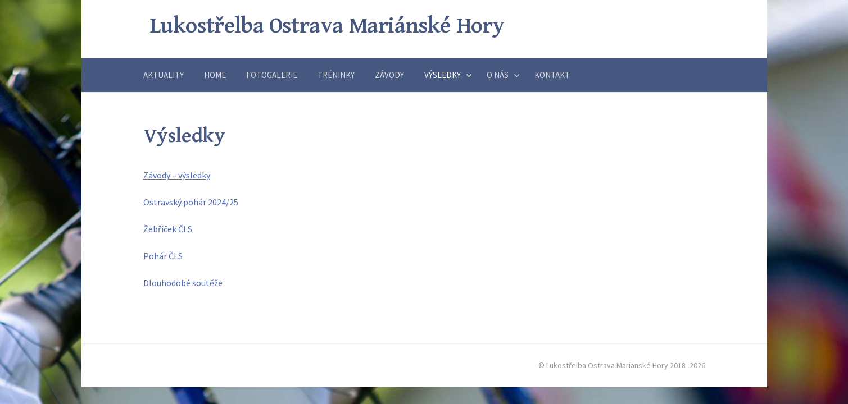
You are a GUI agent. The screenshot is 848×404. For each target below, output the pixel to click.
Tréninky (336, 75)
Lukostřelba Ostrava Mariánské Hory (327, 26)
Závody (389, 75)
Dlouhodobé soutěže (183, 282)
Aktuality (163, 75)
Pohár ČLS (163, 255)
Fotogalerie (271, 75)
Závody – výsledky (176, 175)
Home (215, 75)
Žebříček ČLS (167, 229)
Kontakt (552, 75)
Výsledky (442, 75)
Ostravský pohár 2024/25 (190, 202)
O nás (498, 75)
